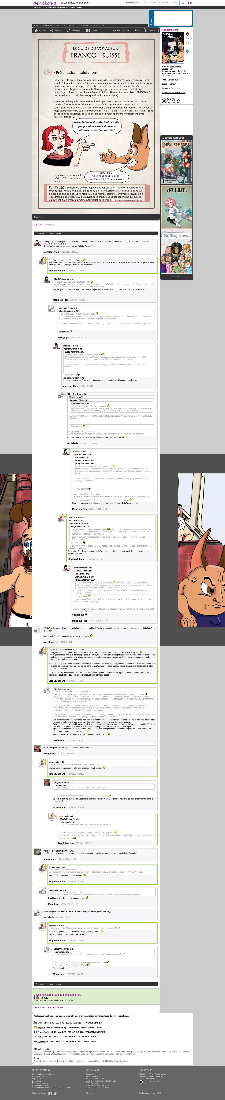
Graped (46, 1054)
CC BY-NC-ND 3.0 (149, 1082)
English (39, 1023)
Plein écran (76, 30)
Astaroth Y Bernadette (105, 1054)
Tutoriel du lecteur (93, 1074)
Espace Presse (38, 1079)
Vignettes (94, 30)
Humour (71, 25)
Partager (58, 30)
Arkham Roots (150, 1052)
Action (36, 1061)
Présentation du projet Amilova (45, 1074)
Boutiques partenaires (95, 1079)
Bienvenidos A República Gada (72, 1054)
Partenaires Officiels (40, 1085)
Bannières (36, 1081)
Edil (117, 1054)
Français (41, 997)
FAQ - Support (92, 1083)
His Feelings (137, 1052)
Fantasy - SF (62, 1061)
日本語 (39, 1037)
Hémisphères (47, 1052)
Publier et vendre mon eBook (151, 1076)
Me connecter (149, 3)
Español (39, 1027)
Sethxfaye (38, 1054)
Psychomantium (98, 1052)
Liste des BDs (47, 25)
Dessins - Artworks (48, 1061)
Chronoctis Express (62, 1052)
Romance (91, 1061)
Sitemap (89, 1093)
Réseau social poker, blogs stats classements (51, 1088)
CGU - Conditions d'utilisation (98, 1088)
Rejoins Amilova (133, 3)
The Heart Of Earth (165, 1052)
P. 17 (102, 25)
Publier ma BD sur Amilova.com (152, 1074)
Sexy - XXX (101, 1061)
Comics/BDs (60, 25)
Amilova (37, 1052)
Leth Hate (124, 1054)
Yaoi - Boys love (121, 1061)
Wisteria (54, 1054)
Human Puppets (113, 1052)
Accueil (36, 25)
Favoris (42, 30)
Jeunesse (81, 1061)
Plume (132, 1054)
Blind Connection (181, 1052)
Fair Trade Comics (147, 1079)
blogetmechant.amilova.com (173, 92)
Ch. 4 (95, 25)
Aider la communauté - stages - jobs (101, 1081)
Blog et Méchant (83, 25)
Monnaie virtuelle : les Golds (98, 1085)
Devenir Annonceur (40, 1083)
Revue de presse (39, 1076)
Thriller (110, 1061)
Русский (40, 1042)
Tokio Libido (126, 1052)
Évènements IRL (93, 1076)
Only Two (90, 1054)
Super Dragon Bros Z (81, 1052)
